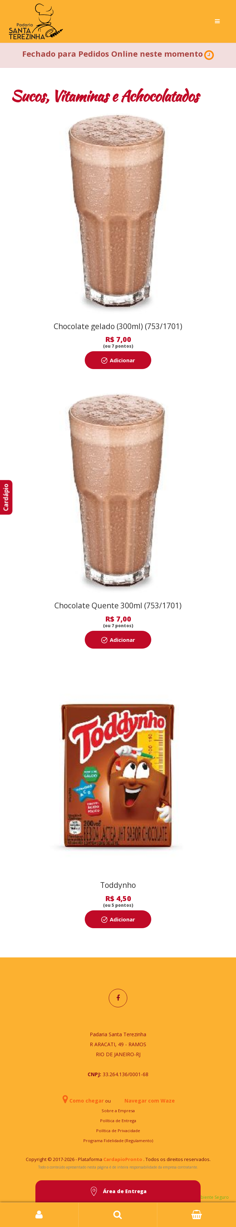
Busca (118, 1215)
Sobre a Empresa (118, 1110)
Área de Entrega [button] (118, 1191)
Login (39, 1215)
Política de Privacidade (118, 1130)
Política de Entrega (118, 1120)
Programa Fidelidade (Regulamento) (118, 1140)
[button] (209, 55)
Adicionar (122, 360)
